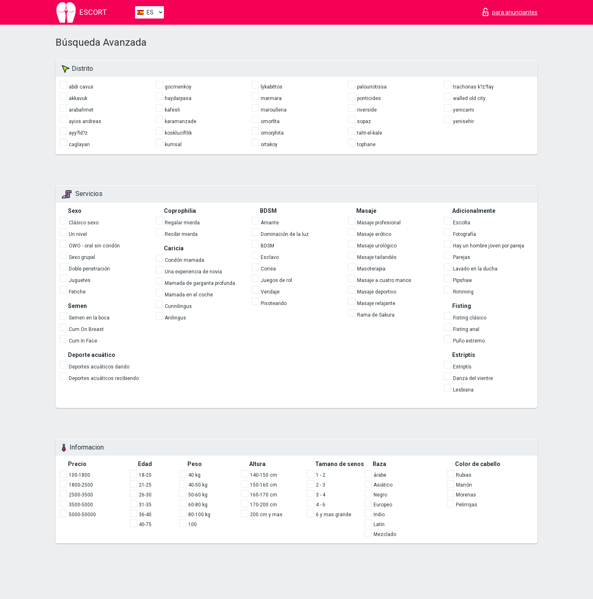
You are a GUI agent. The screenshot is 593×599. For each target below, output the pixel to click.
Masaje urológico (377, 246)
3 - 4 (320, 495)
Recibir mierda (181, 234)
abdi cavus (81, 87)
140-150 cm (263, 475)
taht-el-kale (369, 133)
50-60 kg (198, 495)
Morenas (466, 495)
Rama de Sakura (376, 315)
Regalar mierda (182, 223)
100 (192, 524)
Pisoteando (274, 303)
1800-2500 (81, 485)
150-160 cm (263, 485)
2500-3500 (81, 495)
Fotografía (464, 234)
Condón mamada (184, 260)
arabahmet (81, 110)
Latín (379, 524)
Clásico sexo (83, 223)
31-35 (145, 505)
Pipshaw (462, 280)
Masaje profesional (379, 223)
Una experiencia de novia (193, 272)
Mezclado (385, 534)
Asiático (383, 485)
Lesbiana (463, 390)
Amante (270, 223)
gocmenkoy (178, 87)
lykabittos (271, 87)
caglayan (79, 144)
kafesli (172, 110)
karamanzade (180, 121)
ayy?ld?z (78, 133)
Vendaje (270, 292)
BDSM (267, 246)
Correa (268, 269)
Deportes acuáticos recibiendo (104, 378)
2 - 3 (320, 485)
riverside (367, 110)
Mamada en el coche (189, 295)
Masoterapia (371, 269)
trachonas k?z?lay (473, 87)
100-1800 (79, 475)
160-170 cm (263, 495)
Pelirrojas (466, 505)
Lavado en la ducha (475, 269)
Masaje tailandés (377, 257)
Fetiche (77, 292)
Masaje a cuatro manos (384, 280)
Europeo (383, 505)
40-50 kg (198, 485)
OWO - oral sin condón (94, 246)
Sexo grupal (82, 257)
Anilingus (175, 318)
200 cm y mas (266, 514)
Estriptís (462, 367)
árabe (380, 475)
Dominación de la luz (285, 234)
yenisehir (463, 121)
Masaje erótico (374, 234)
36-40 (145, 514)
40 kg (194, 475)
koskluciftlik (178, 133)
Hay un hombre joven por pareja (488, 246)
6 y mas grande (333, 514)
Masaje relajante (376, 303)
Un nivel (78, 234)
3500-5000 (81, 505)
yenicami (463, 110)
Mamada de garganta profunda (200, 283)
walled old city (469, 98)
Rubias (464, 475)
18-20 (145, 475)
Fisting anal (466, 329)
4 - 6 (320, 505)
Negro (380, 495)
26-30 (145, 495)
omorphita (272, 133)
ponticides (369, 98)
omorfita (270, 121)
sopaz (364, 121)
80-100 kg (199, 514)
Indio (379, 514)
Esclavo (270, 257)
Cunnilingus (178, 306)
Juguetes (80, 280)
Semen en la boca (89, 318)
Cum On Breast (86, 329)
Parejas (461, 257)
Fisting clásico (469, 318)
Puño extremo (469, 341)
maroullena (274, 110)
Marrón (464, 485)
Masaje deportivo (376, 292)
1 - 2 (320, 475)
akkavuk (78, 98)
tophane (366, 144)
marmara (271, 98)
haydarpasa (178, 98)
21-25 (145, 485)
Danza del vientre (473, 378)
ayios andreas (85, 121)
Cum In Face (83, 341)
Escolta (461, 223)
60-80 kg (198, 505)
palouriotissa (372, 87)
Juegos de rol (276, 280)
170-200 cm (263, 505)
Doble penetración (89, 269)
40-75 (145, 524)
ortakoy (269, 144)
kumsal (173, 144)
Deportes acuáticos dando (99, 367)
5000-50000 (82, 514)
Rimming (463, 292)
